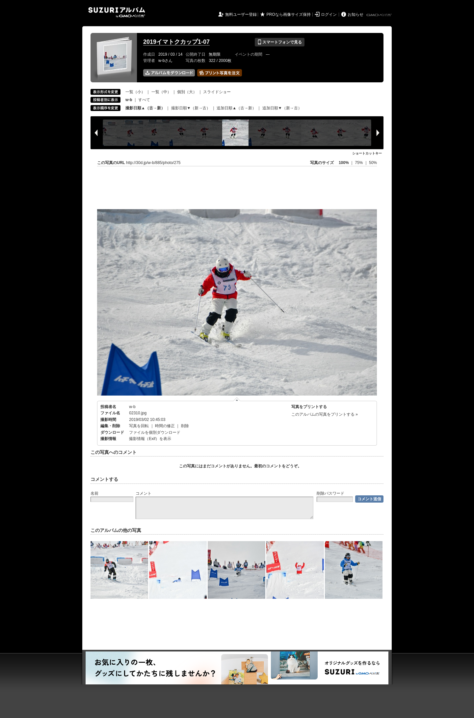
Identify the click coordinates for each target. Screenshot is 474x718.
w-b (132, 406)
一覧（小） (135, 92)
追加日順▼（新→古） (282, 108)
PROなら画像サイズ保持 (289, 14)
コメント (143, 493)
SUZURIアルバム (116, 12)
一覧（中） (161, 92)
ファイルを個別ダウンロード (154, 432)
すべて (144, 99)
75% (359, 162)
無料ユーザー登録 (241, 14)
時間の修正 (165, 426)
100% (344, 162)
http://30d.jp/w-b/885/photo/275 (153, 162)
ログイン (329, 14)
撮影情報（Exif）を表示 (150, 438)
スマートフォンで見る (279, 42)
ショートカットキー (367, 153)
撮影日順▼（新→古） (191, 108)
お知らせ (355, 14)
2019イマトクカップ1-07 (176, 42)
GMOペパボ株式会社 (379, 15)
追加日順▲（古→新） (236, 108)
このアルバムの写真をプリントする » (324, 414)
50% (373, 162)
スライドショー (217, 92)
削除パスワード (330, 493)
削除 (185, 426)
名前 (94, 493)
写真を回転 (139, 426)
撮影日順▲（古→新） (145, 108)
